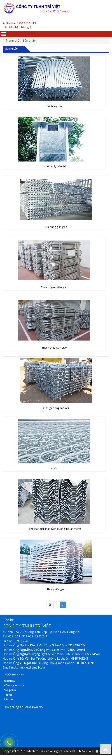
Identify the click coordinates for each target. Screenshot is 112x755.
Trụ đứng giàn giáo (56, 227)
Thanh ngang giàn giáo (54, 287)
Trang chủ (12, 41)
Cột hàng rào (54, 106)
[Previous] (50, 605)
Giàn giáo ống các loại (56, 408)
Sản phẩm (29, 41)
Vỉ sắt (54, 468)
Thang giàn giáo (56, 589)
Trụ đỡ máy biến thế (54, 166)
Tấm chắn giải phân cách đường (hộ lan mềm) (54, 528)
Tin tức (8, 694)
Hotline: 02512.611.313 (19, 23)
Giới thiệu (9, 680)
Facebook (86, 751)
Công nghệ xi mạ (14, 685)
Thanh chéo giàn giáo (54, 347)
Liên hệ (8, 699)
